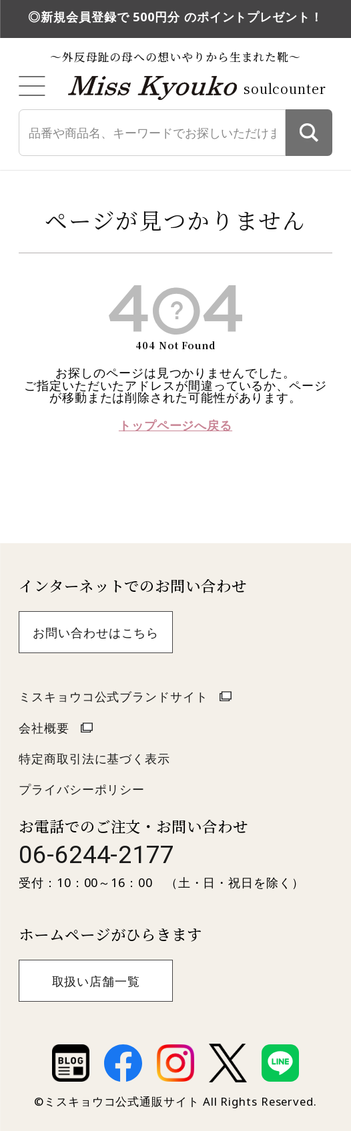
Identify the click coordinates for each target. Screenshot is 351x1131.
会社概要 (44, 728)
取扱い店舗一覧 (96, 981)
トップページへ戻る (175, 425)
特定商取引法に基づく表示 (94, 758)
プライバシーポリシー (82, 789)
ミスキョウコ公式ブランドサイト (113, 696)
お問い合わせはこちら (96, 632)
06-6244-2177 (96, 854)
